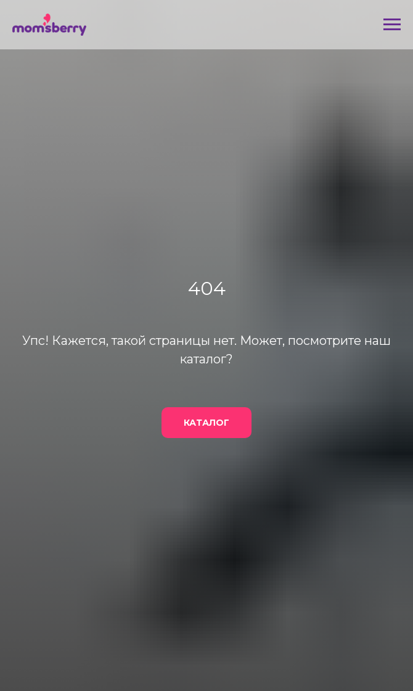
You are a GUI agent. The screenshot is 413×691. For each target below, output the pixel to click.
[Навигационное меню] (392, 25)
